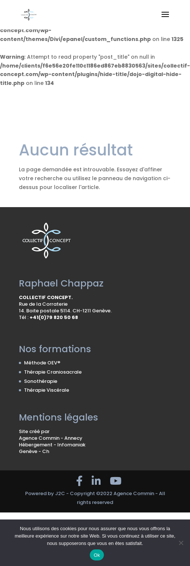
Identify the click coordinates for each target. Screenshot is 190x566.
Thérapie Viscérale (46, 390)
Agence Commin (40, 438)
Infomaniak (71, 444)
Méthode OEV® (42, 362)
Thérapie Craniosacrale (53, 371)
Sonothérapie (40, 381)
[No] (180, 542)
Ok (97, 555)
